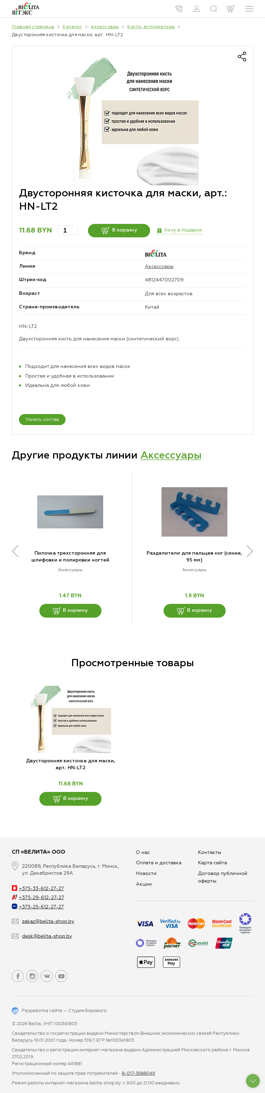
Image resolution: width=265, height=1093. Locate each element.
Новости (146, 873)
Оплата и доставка (158, 863)
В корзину (119, 230)
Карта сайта (212, 863)
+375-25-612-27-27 (38, 907)
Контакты (209, 852)
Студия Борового (87, 1010)
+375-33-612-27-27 (38, 888)
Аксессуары (159, 266)
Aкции (144, 884)
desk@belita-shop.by (47, 936)
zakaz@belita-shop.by (48, 921)
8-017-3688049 (138, 1073)
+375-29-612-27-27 (38, 897)
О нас (143, 852)
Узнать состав (42, 419)
